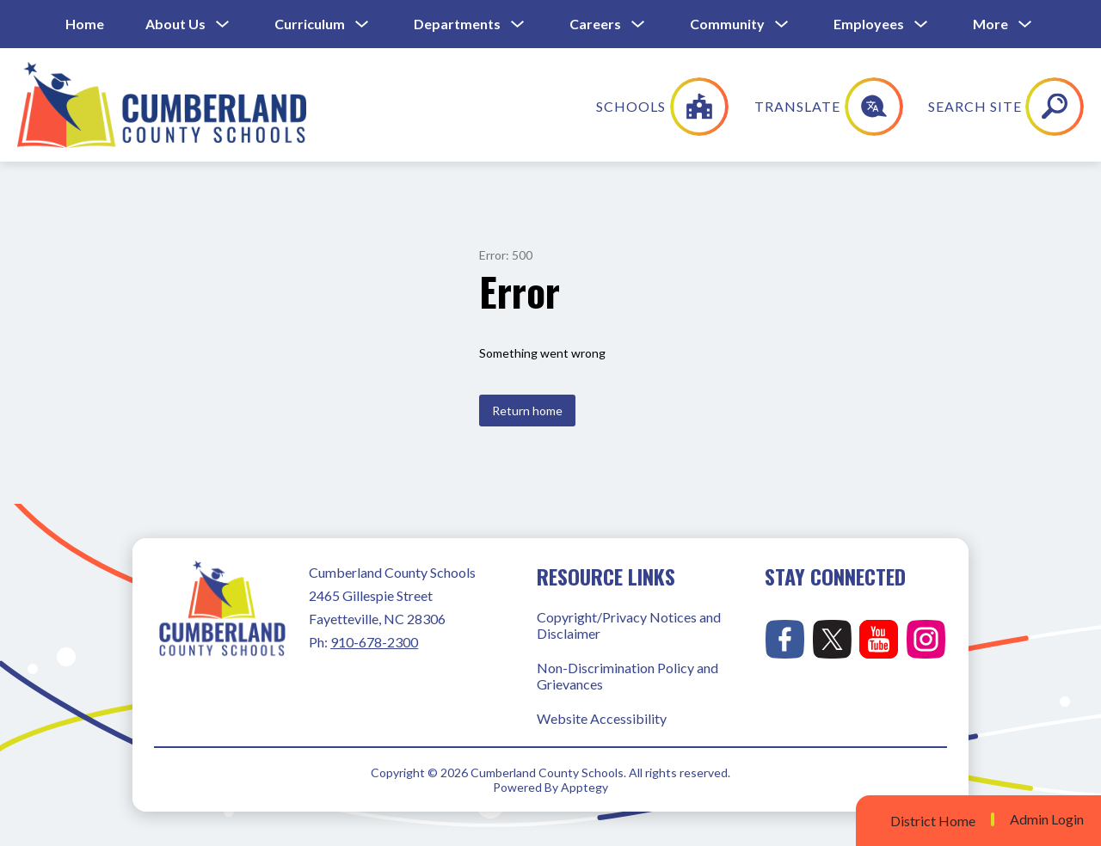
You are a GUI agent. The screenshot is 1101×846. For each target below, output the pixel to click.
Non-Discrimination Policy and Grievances (627, 675)
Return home (527, 410)
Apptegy (584, 787)
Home (84, 23)
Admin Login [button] (1047, 819)
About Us (175, 23)
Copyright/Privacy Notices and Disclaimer (629, 625)
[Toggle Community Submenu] (782, 24)
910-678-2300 (374, 642)
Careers (595, 23)
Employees (868, 23)
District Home (932, 820)
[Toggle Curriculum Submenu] (362, 24)
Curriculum (309, 23)
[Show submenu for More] (990, 24)
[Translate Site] (943, 106)
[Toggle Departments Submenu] (517, 24)
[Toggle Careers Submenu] (638, 24)
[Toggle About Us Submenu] (222, 24)
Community (727, 23)
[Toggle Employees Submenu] (921, 24)
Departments (457, 23)
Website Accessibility (602, 718)
